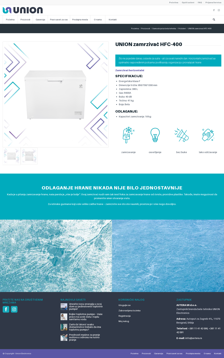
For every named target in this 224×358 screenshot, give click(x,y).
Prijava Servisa (213, 2)
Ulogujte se (125, 305)
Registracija (125, 315)
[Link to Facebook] (213, 10)
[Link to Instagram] (218, 10)
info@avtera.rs (193, 338)
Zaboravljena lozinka (129, 310)
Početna (173, 2)
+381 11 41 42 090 (198, 328)
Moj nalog (124, 321)
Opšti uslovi (188, 2)
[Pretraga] (213, 19)
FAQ (200, 2)
